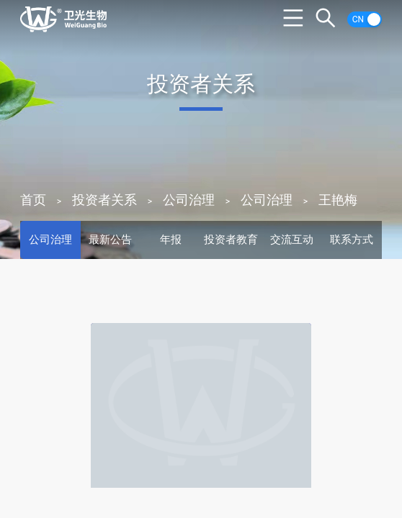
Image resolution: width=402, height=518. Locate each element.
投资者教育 (231, 239)
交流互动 (291, 239)
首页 (33, 199)
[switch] (364, 19)
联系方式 (351, 239)
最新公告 (110, 239)
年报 (171, 239)
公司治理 (189, 199)
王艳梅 (337, 199)
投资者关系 (104, 199)
